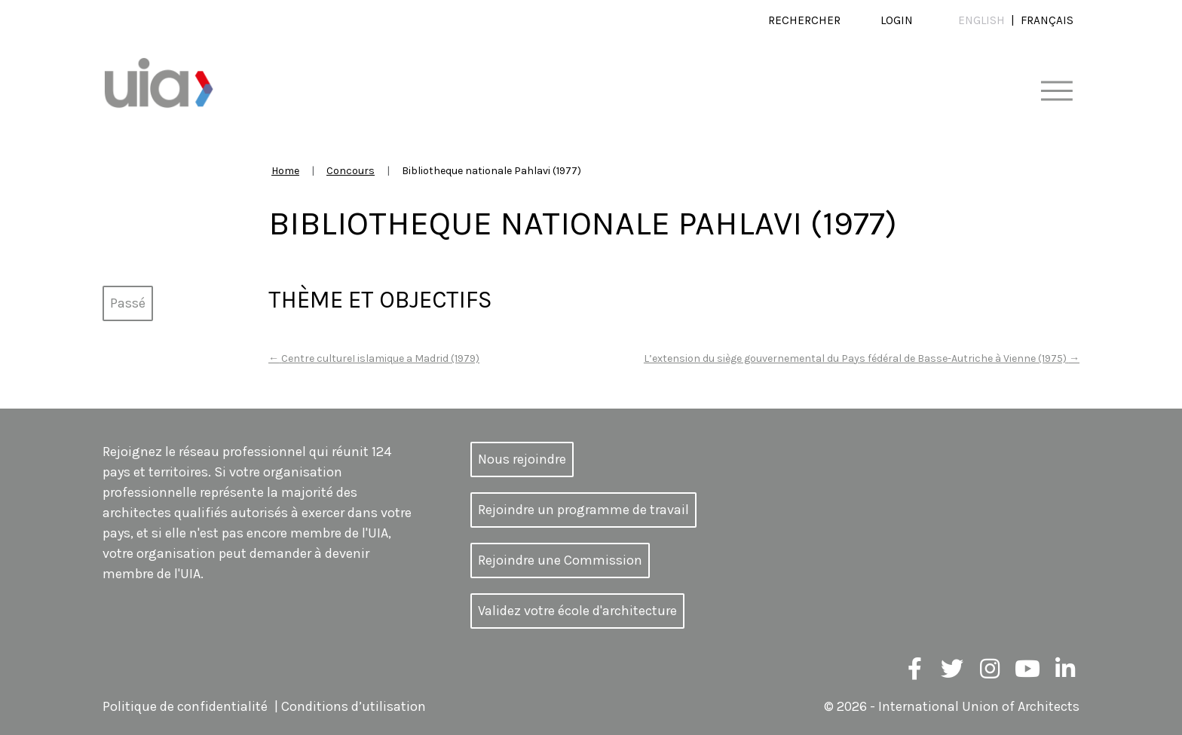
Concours (350, 170)
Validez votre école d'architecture (577, 610)
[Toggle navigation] (1056, 92)
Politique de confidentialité (185, 706)
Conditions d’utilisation (353, 706)
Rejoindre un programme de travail (583, 509)
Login (896, 20)
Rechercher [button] (804, 20)
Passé (127, 303)
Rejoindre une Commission (560, 560)
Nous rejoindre (522, 459)
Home (285, 170)
